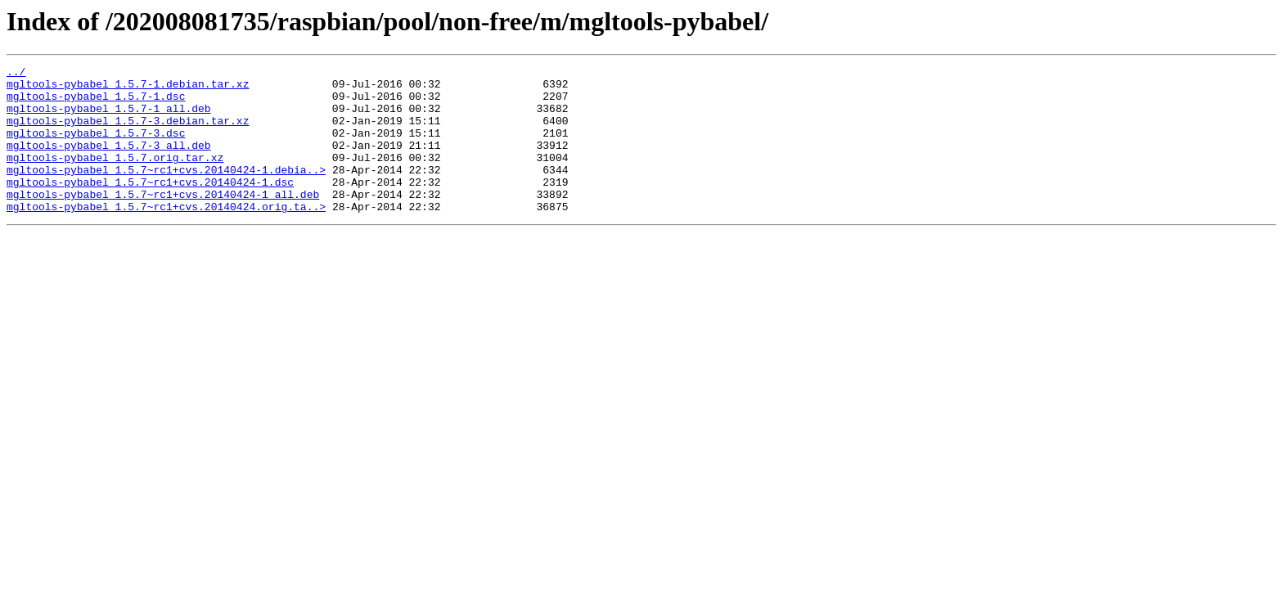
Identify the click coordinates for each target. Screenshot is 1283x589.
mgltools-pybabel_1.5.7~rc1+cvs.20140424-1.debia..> (166, 191)
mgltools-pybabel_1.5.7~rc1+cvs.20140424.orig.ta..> (166, 235)
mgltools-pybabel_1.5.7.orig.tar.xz (115, 176)
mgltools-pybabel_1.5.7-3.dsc (96, 147)
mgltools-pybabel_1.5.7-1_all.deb (109, 117)
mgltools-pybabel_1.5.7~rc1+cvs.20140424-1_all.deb (163, 221)
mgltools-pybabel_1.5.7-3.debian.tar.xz (128, 132)
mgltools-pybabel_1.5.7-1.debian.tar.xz (128, 88)
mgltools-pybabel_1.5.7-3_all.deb (109, 162)
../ (16, 73)
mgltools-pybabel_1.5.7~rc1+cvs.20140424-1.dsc (150, 206)
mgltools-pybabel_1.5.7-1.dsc (96, 103)
